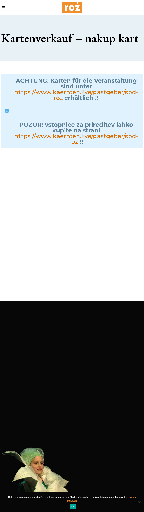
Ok (72, 506)
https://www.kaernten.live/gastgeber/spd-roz (76, 94)
